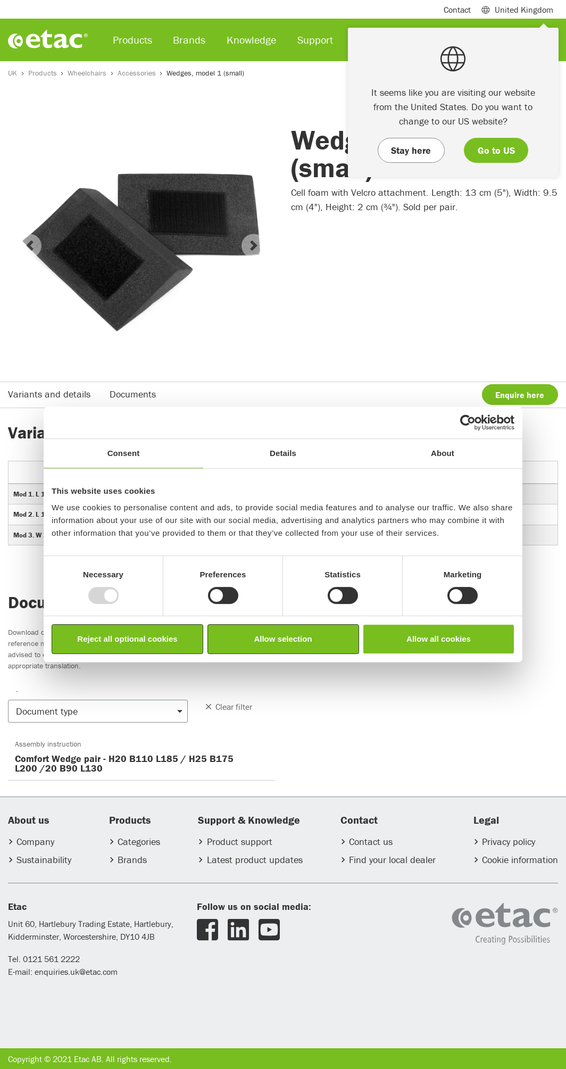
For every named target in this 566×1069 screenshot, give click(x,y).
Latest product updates (255, 859)
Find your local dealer (392, 859)
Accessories (137, 73)
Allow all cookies (438, 638)
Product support (239, 841)
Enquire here (519, 395)
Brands (132, 859)
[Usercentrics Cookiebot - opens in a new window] (467, 422)
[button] (29, 246)
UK (12, 73)
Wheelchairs (87, 73)
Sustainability (43, 859)
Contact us (371, 841)
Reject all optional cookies (127, 638)
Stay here (411, 150)
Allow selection (283, 638)
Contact (457, 9)
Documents (133, 394)
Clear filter (228, 706)
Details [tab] (283, 453)
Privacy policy (508, 841)
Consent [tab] (123, 453)
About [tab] (442, 453)
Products (42, 73)
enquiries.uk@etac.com (76, 971)
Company (35, 841)
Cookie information (520, 859)
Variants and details (49, 394)
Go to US (496, 150)
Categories (139, 841)
